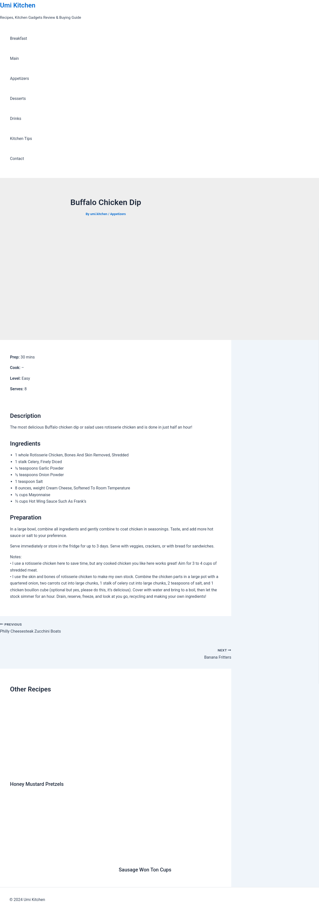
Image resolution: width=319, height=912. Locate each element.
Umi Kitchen (17, 5)
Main (14, 58)
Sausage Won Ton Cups (145, 870)
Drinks (15, 118)
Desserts (18, 98)
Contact (17, 158)
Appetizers (19, 78)
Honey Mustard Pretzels (37, 784)
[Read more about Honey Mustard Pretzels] (61, 772)
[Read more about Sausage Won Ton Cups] (170, 857)
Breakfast (18, 38)
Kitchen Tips (21, 138)
